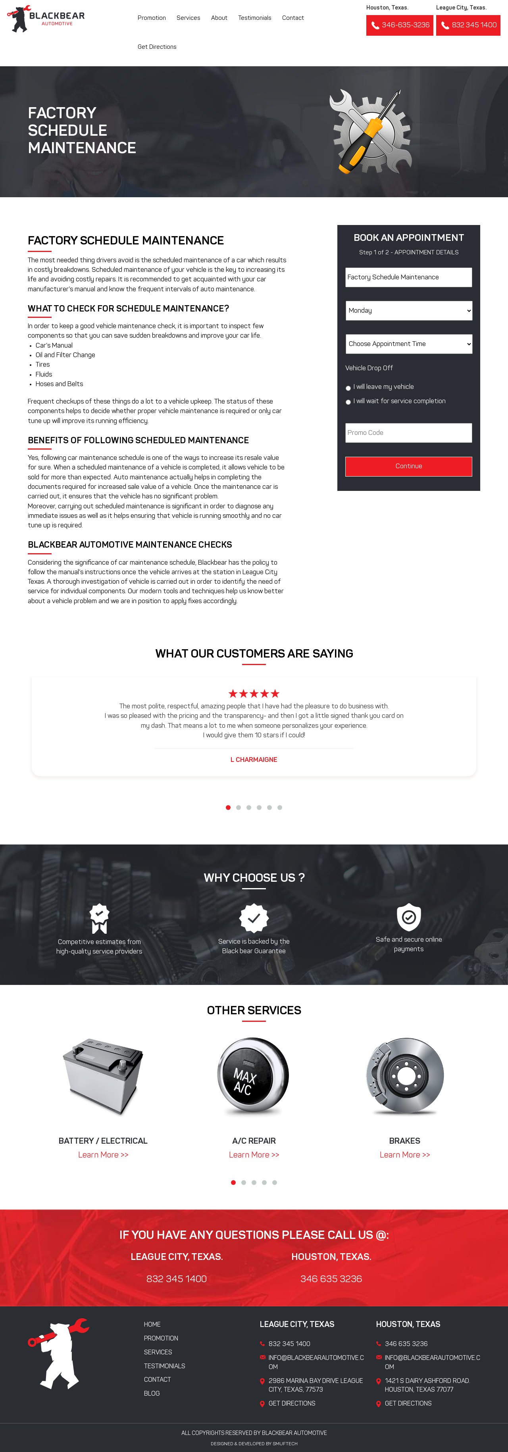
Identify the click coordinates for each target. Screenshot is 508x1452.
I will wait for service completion (400, 401)
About (219, 18)
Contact (293, 18)
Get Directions (157, 47)
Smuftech (285, 1444)
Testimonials (254, 18)
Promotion (152, 18)
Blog (152, 1394)
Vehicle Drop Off (369, 368)
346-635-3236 (400, 25)
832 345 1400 (468, 25)
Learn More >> (103, 1156)
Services (188, 18)
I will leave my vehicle (384, 387)
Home (152, 1325)
